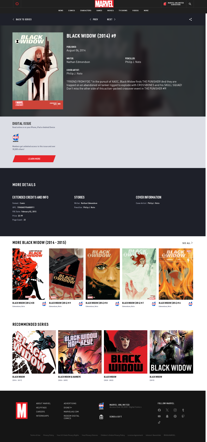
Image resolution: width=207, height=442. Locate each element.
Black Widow (18, 376)
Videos (135, 10)
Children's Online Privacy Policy (113, 435)
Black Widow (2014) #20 (23, 302)
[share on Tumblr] (183, 410)
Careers (40, 411)
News (60, 10)
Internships (42, 416)
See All (187, 243)
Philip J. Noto (133, 61)
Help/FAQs (41, 407)
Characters (85, 10)
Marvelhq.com (71, 411)
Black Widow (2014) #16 (170, 302)
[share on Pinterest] (175, 416)
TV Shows (123, 10)
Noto (23, 306)
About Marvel (43, 403)
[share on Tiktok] (159, 422)
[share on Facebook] (159, 410)
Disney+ (68, 407)
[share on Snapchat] (167, 416)
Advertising (70, 403)
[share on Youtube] (159, 416)
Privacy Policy (48, 435)
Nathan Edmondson (78, 61)
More (146, 10)
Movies (110, 10)
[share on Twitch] (183, 416)
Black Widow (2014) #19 (60, 302)
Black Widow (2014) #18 (96, 302)
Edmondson (16, 306)
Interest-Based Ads (153, 435)
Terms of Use (35, 435)
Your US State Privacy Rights (68, 435)
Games (99, 10)
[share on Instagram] (175, 410)
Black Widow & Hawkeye (69, 376)
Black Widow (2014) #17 (133, 302)
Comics (71, 10)
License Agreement (135, 435)
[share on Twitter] (167, 410)
